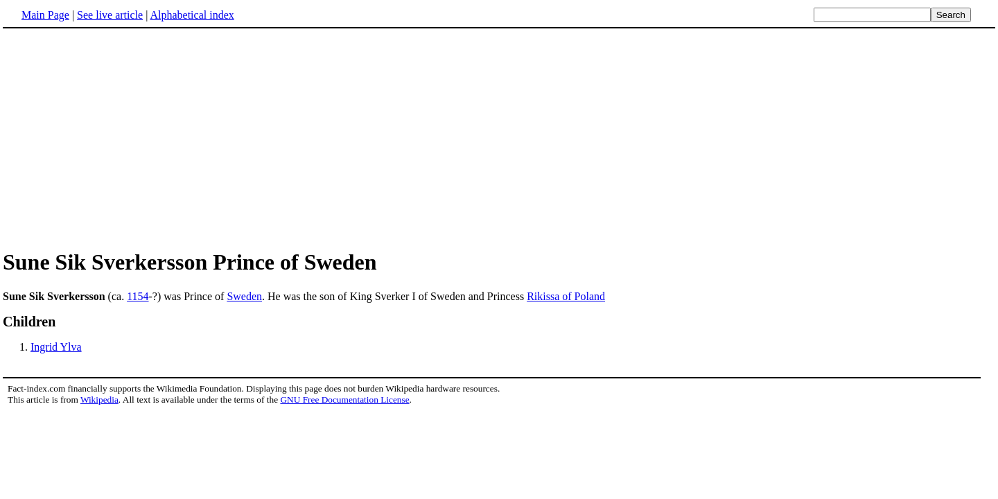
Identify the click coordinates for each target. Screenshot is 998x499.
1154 (137, 296)
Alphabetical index (192, 15)
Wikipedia (99, 399)
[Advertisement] (119, 138)
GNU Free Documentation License (344, 399)
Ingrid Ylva (56, 347)
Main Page (45, 15)
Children (29, 321)
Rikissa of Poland (566, 296)
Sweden (244, 296)
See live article (110, 15)
